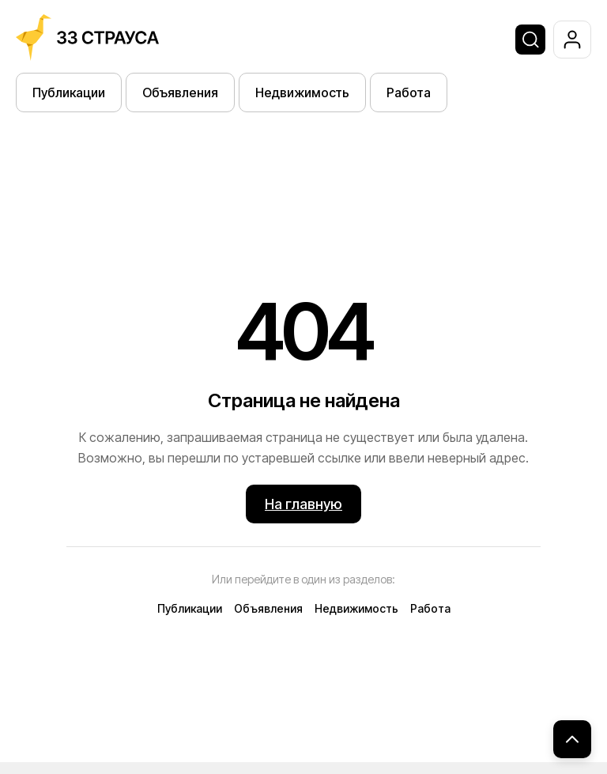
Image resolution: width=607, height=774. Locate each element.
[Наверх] (572, 739)
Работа (408, 92)
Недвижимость (302, 92)
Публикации (68, 92)
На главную (303, 504)
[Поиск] (530, 40)
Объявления (180, 92)
